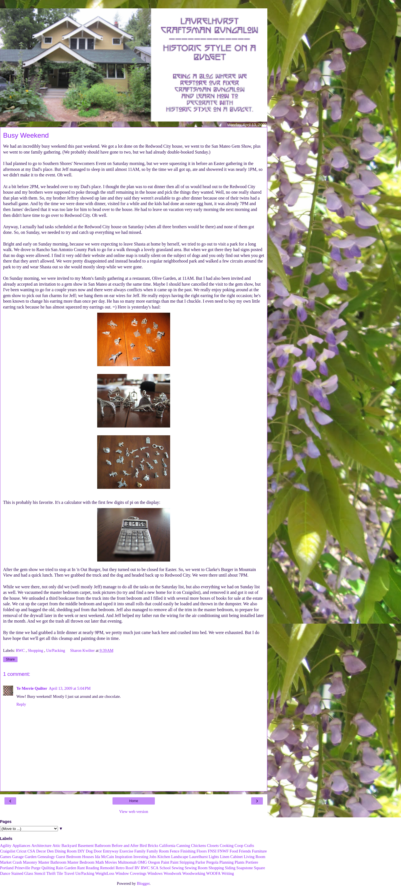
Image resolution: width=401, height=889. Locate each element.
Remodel (107, 868)
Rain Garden (66, 868)
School (165, 868)
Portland (7, 868)
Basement (86, 845)
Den (50, 851)
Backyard (69, 845)
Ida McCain (104, 856)
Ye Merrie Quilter (31, 688)
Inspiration (123, 856)
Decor (41, 851)
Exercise (126, 851)
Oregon (154, 862)
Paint (165, 862)
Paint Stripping (182, 862)
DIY (81, 851)
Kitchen (163, 856)
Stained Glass (22, 873)
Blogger (143, 883)
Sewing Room (196, 868)
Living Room (254, 856)
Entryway (111, 851)
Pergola (212, 862)
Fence (174, 851)
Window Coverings (130, 873)
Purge (35, 868)
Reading (92, 868)
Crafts (249, 845)
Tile (60, 873)
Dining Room (66, 851)
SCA (154, 868)
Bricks (153, 845)
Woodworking (193, 873)
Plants (239, 862)
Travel (69, 873)
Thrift (51, 873)
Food (234, 851)
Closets (213, 845)
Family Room (158, 851)
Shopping (36, 650)
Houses (88, 856)
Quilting (48, 868)
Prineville (22, 868)
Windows (155, 873)
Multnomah (127, 862)
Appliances (21, 845)
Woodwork (173, 873)
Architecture (41, 845)
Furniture (259, 851)
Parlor (200, 862)
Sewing (178, 868)
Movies (111, 862)
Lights (214, 856)
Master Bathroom (52, 862)
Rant (81, 868)
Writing (228, 873)
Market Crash (11, 862)
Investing (140, 856)
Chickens (198, 845)
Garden (30, 856)
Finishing (187, 851)
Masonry (30, 862)
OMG (142, 862)
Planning (226, 862)
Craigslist (7, 851)
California (167, 845)
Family (140, 851)
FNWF (223, 851)
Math (100, 862)
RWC (21, 650)
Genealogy (46, 856)
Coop (238, 845)
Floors (202, 851)
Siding (230, 868)
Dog (89, 851)
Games (5, 856)
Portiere (251, 862)
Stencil (39, 873)
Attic (56, 845)
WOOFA (213, 873)
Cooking (227, 845)
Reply (21, 704)
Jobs (153, 856)
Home (133, 801)
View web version (133, 811)
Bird (143, 845)
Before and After (125, 845)
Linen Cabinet (231, 856)
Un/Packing (56, 650)
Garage (18, 856)
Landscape (179, 856)
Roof (130, 868)
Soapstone (244, 868)
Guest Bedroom (68, 856)
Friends (245, 851)
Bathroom (103, 845)
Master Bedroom (80, 862)
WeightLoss (104, 873)
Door (98, 851)
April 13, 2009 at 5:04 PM (70, 688)
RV (137, 868)
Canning (183, 845)
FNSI (212, 851)
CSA (31, 851)
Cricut (21, 851)
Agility (5, 845)
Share (10, 659)
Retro (120, 868)
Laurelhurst (198, 856)
